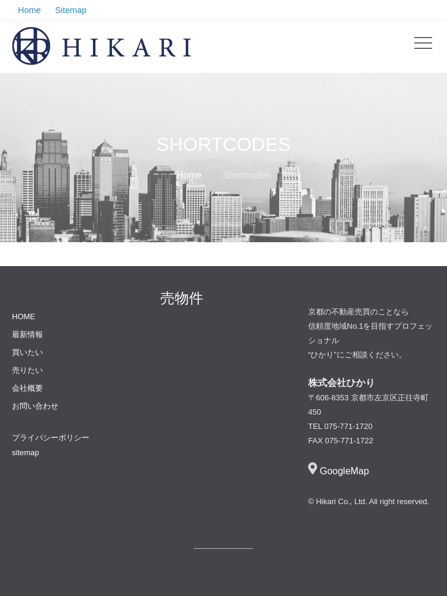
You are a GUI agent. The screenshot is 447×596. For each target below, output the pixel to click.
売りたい (27, 370)
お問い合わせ (35, 406)
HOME (23, 316)
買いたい (27, 352)
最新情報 (27, 334)
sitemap (25, 452)
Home (189, 175)
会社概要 (27, 388)
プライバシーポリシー (50, 437)
